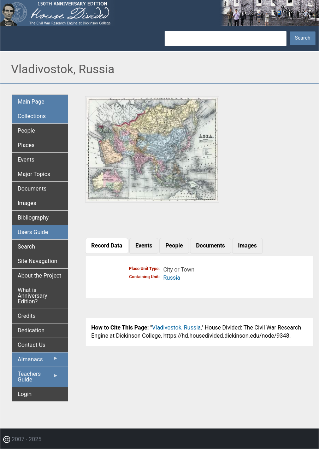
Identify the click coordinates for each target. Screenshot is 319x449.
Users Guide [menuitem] (33, 232)
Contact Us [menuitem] (32, 345)
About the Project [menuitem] (39, 275)
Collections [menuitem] (32, 116)
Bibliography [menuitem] (33, 217)
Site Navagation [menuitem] (37, 261)
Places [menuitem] (26, 145)
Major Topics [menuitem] (34, 174)
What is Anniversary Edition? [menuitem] (32, 296)
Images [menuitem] (27, 203)
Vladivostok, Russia (176, 327)
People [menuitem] (26, 130)
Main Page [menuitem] (31, 101)
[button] (152, 200)
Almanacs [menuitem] (38, 361)
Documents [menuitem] (32, 188)
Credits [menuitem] (27, 316)
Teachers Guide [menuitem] (38, 379)
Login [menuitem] (24, 394)
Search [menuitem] (26, 246)
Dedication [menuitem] (31, 330)
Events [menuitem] (26, 159)
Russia (171, 277)
